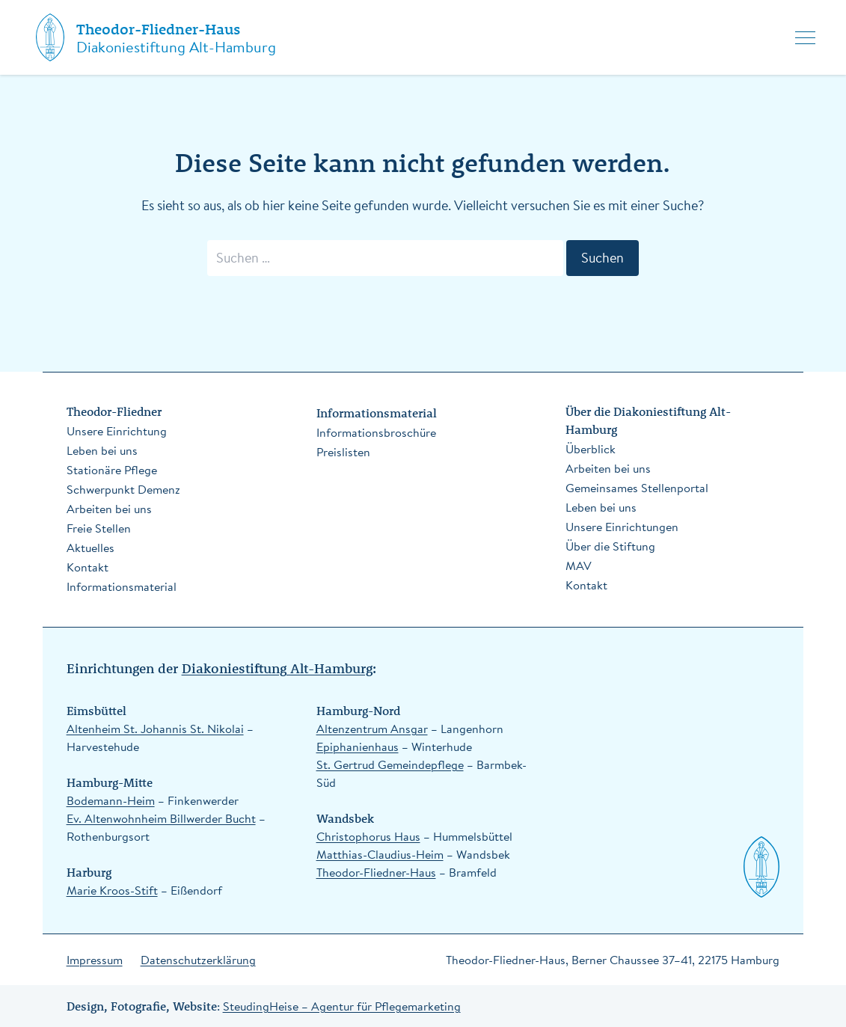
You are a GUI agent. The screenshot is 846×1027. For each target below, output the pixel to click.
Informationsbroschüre (376, 432)
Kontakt (87, 567)
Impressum (95, 959)
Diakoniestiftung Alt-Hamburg (277, 667)
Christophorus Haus (368, 836)
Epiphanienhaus (357, 746)
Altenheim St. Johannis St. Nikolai (155, 728)
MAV (578, 565)
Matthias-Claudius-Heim (380, 854)
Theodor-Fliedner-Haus (158, 29)
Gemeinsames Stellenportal (636, 487)
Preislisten (343, 452)
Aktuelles (90, 547)
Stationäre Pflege (112, 470)
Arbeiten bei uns (109, 508)
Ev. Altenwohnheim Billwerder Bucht (161, 818)
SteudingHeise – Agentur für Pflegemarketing (342, 1006)
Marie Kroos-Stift (112, 890)
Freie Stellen (99, 528)
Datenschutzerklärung (198, 959)
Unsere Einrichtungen (621, 526)
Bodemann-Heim (111, 800)
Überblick (590, 449)
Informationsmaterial (122, 586)
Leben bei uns (102, 450)
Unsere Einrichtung (117, 431)
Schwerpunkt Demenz (123, 489)
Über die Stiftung (610, 546)
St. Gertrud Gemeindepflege (390, 764)
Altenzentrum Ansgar (372, 728)
